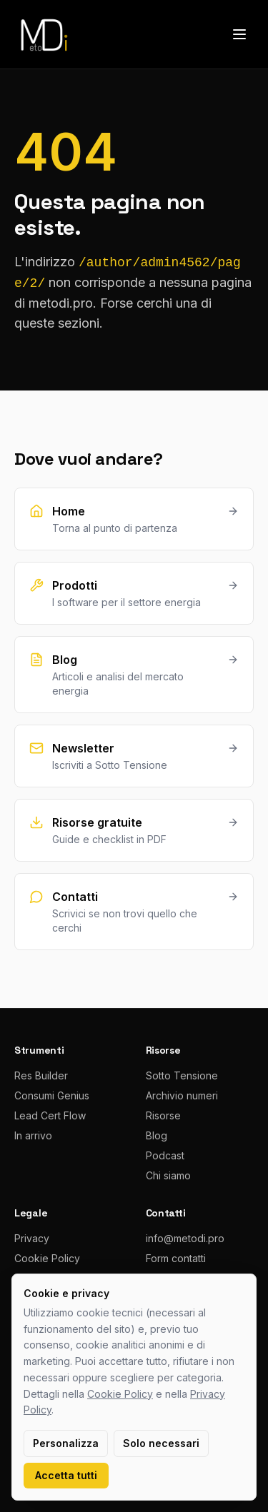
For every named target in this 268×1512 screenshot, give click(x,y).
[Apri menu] (239, 34)
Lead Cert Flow (50, 1115)
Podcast (165, 1155)
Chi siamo (168, 1175)
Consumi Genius (51, 1095)
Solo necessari (161, 1443)
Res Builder (41, 1075)
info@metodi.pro (185, 1238)
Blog (156, 1135)
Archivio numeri (182, 1095)
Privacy (31, 1238)
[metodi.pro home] (42, 34)
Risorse (163, 1115)
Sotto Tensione (182, 1075)
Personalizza (66, 1443)
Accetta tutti (66, 1475)
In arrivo (33, 1135)
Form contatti (176, 1258)
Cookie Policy (47, 1258)
